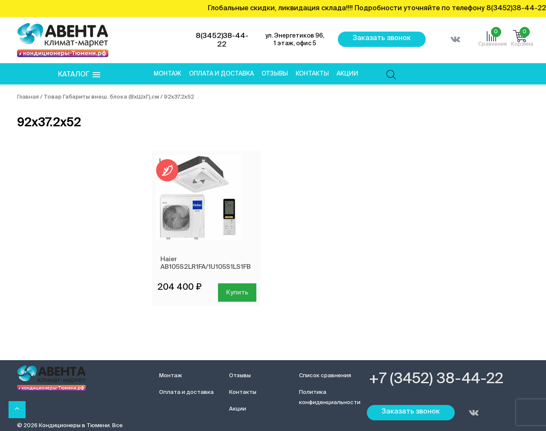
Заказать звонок (382, 38)
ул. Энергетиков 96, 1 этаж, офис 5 (294, 40)
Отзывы (274, 74)
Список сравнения (325, 376)
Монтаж (167, 74)
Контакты (312, 74)
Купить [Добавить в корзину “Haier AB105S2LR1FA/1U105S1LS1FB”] (237, 292)
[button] (79, 75)
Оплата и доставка (221, 74)
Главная (28, 97)
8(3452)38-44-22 (222, 40)
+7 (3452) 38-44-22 (436, 379)
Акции (347, 74)
